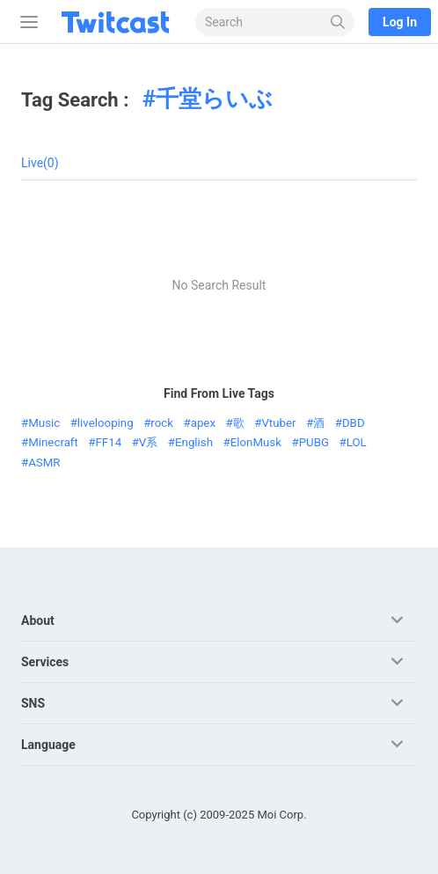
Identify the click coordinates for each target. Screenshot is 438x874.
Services (45, 662)
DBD (353, 423)
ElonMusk (255, 442)
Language (48, 745)
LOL (357, 442)
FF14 (109, 442)
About (38, 620)
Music (44, 423)
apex (203, 423)
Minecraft (53, 442)
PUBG (314, 442)
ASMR (44, 462)
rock (161, 423)
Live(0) (40, 163)
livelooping (105, 423)
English (194, 442)
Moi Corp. (281, 814)
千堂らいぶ (214, 98)
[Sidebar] (25, 22)
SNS (33, 703)
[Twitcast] (118, 22)
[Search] (338, 22)
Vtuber (278, 423)
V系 (148, 442)
